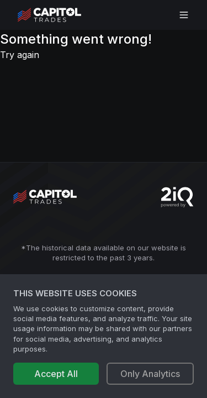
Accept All (56, 373)
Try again (19, 54)
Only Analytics (150, 373)
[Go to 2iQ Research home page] (177, 197)
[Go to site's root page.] (61, 15)
